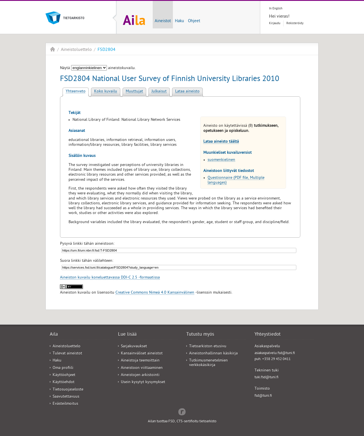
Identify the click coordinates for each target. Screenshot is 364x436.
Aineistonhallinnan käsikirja (213, 353)
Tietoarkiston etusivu (207, 346)
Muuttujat (134, 91)
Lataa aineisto (187, 91)
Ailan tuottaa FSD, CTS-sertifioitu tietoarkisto (182, 422)
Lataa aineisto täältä (221, 142)
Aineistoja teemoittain (140, 360)
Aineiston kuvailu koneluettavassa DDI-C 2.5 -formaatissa (110, 277)
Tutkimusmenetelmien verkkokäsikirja (208, 363)
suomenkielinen (221, 160)
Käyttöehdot (64, 382)
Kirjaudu (274, 23)
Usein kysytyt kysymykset (143, 382)
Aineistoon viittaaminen (142, 368)
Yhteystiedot (268, 335)
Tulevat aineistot (67, 353)
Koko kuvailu (105, 91)
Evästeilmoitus (65, 404)
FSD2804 (106, 50)
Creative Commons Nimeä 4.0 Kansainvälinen (154, 292)
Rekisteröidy (294, 23)
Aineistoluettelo (76, 50)
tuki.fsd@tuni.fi (266, 377)
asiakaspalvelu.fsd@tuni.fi (275, 353)
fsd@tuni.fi (263, 396)
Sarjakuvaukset (134, 346)
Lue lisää (127, 335)
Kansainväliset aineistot (142, 353)
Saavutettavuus (66, 397)
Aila (52, 49)
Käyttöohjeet (64, 375)
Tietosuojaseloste (68, 389)
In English (275, 8)
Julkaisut (159, 91)
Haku (179, 21)
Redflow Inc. (182, 411)
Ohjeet (194, 21)
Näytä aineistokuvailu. (98, 68)
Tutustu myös (200, 335)
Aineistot (163, 21)
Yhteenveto (76, 91)
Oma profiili (63, 368)
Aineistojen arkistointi (140, 375)
